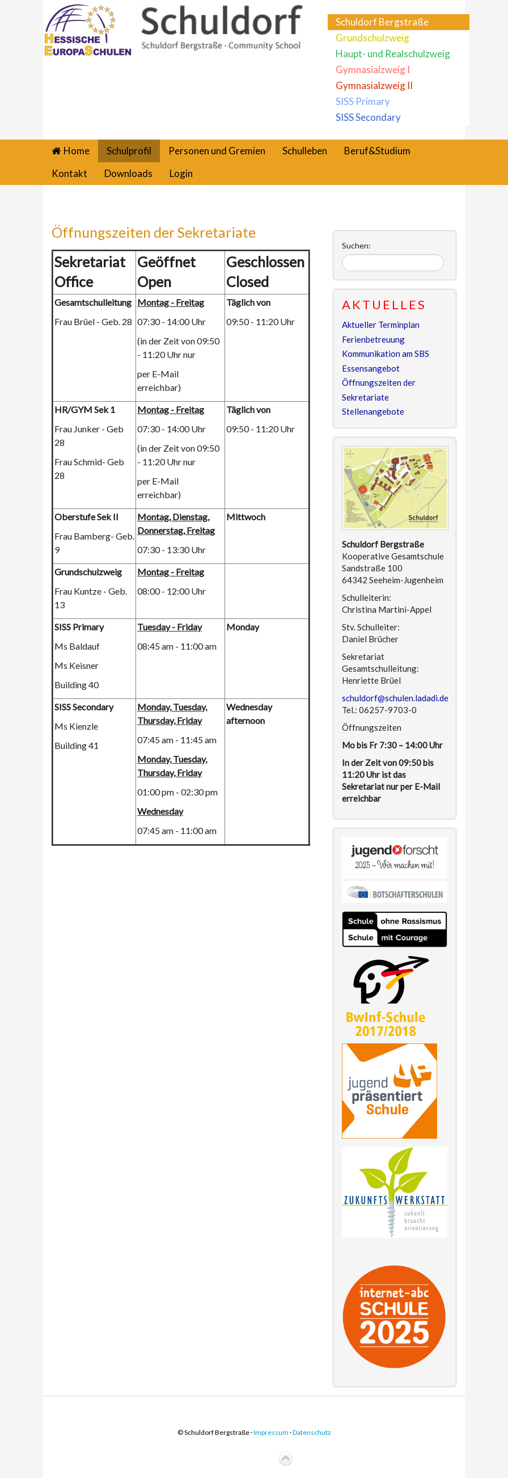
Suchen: (356, 245)
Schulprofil (129, 151)
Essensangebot (371, 368)
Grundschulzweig (372, 38)
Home (77, 151)
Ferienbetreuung (373, 339)
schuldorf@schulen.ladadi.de (395, 698)
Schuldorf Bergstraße (382, 22)
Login (181, 173)
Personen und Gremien (216, 151)
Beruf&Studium (377, 151)
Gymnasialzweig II (374, 85)
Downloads (128, 173)
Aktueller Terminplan (381, 324)
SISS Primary (363, 101)
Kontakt (69, 173)
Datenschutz (312, 1432)
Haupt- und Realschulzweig (393, 54)
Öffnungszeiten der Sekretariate (154, 232)
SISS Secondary (368, 117)
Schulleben (304, 151)
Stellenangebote (373, 411)
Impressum (271, 1432)
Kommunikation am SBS (385, 353)
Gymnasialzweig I (373, 69)
